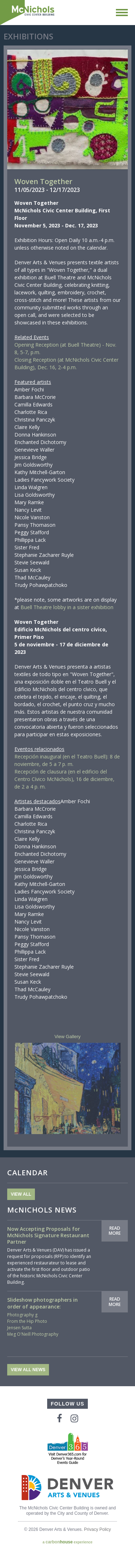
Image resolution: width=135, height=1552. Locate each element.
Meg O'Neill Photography (32, 1334)
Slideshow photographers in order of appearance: (42, 1303)
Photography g (22, 1315)
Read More (115, 1230)
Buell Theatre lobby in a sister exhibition (67, 607)
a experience (67, 1541)
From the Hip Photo (27, 1321)
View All (21, 1194)
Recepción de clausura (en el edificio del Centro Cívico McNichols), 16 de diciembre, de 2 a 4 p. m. (64, 779)
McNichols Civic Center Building (27, 12)
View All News (28, 1369)
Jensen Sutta (19, 1328)
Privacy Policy (97, 1529)
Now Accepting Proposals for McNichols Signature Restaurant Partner (48, 1235)
